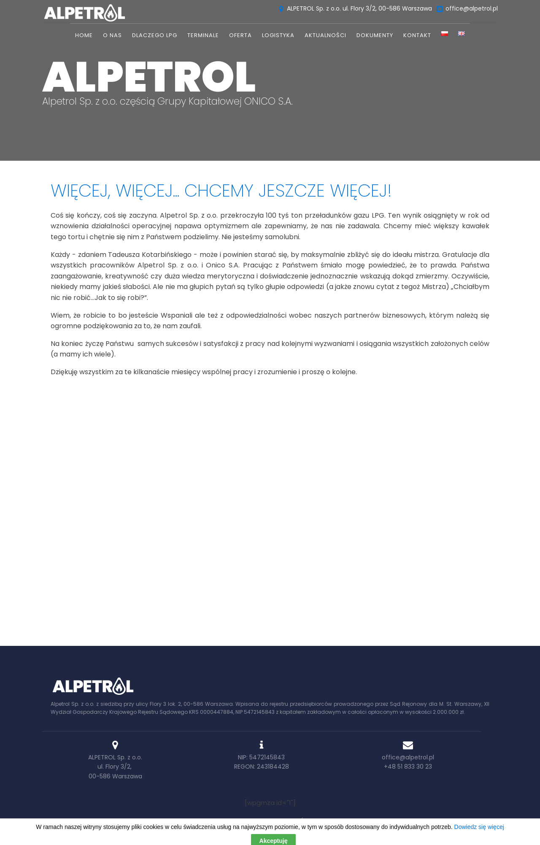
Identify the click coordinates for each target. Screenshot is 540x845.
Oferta (240, 35)
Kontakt (417, 35)
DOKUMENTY (374, 35)
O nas (112, 35)
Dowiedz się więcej (270, 590)
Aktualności (325, 35)
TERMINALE (203, 35)
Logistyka (278, 35)
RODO (453, 820)
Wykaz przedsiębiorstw (358, 820)
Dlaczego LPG (154, 35)
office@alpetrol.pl (408, 757)
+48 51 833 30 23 (408, 766)
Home (84, 35)
